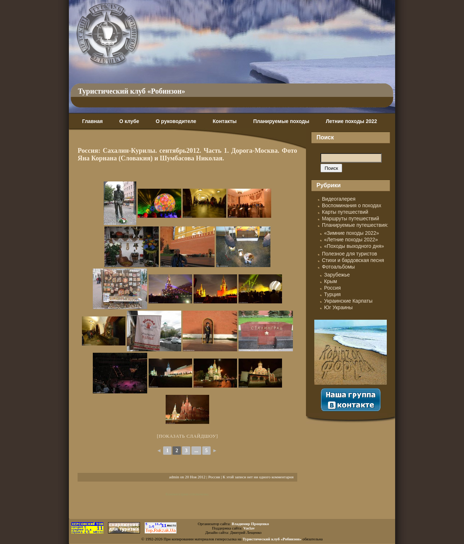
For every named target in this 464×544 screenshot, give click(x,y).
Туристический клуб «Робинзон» (131, 91)
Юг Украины (338, 307)
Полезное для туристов (349, 254)
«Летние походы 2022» (351, 239)
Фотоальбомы (338, 267)
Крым (330, 281)
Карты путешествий (345, 212)
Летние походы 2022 (351, 121)
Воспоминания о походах (351, 205)
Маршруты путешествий (350, 218)
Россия (214, 477)
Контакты (225, 121)
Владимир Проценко (250, 523)
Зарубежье (337, 275)
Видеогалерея (339, 199)
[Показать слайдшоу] (187, 436)
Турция (332, 294)
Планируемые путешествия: (355, 225)
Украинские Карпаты (348, 301)
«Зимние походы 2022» (351, 233)
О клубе (129, 121)
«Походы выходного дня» (354, 246)
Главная (92, 121)
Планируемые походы (281, 121)
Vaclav (248, 528)
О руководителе (176, 121)
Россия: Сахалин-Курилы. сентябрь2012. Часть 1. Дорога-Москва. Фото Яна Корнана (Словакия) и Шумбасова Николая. (187, 154)
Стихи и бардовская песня (353, 260)
